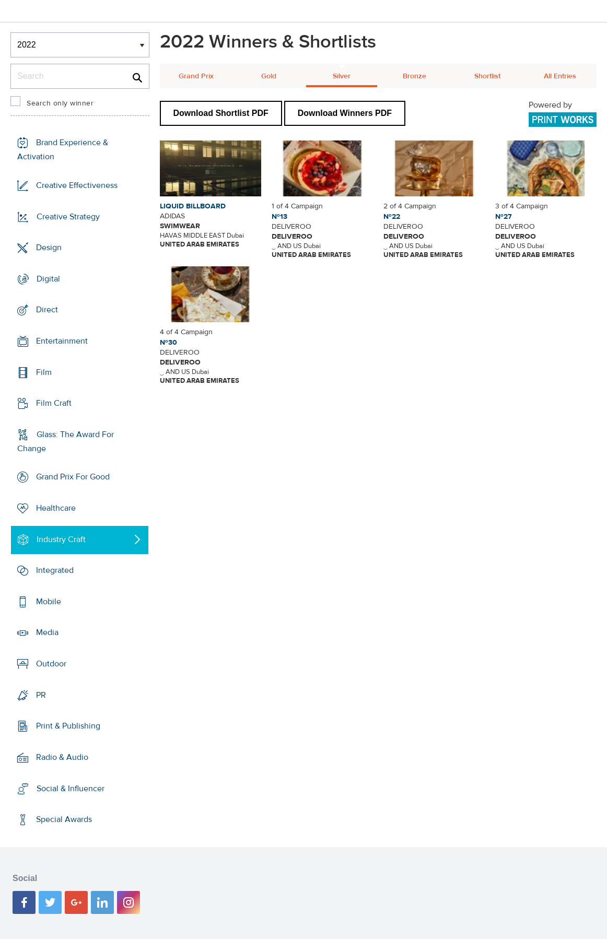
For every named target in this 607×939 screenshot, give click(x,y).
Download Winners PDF (345, 113)
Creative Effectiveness (77, 185)
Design (49, 247)
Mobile (48, 601)
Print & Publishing (68, 726)
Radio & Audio (62, 757)
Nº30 (168, 342)
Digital (48, 279)
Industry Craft (61, 539)
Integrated (55, 570)
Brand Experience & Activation (62, 149)
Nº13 (279, 216)
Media (47, 632)
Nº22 (391, 216)
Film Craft (54, 403)
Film (44, 372)
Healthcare (56, 508)
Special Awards (64, 819)
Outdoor (51, 664)
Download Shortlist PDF (221, 113)
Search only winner (60, 103)
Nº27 (503, 216)
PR (41, 695)
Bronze (414, 76)
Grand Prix (196, 76)
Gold (268, 76)
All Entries (560, 76)
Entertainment (62, 341)
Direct (47, 309)
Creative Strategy (68, 216)
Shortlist (487, 76)
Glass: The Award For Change (65, 441)
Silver (342, 76)
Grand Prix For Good (73, 477)
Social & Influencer (70, 788)
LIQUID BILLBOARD (193, 206)
